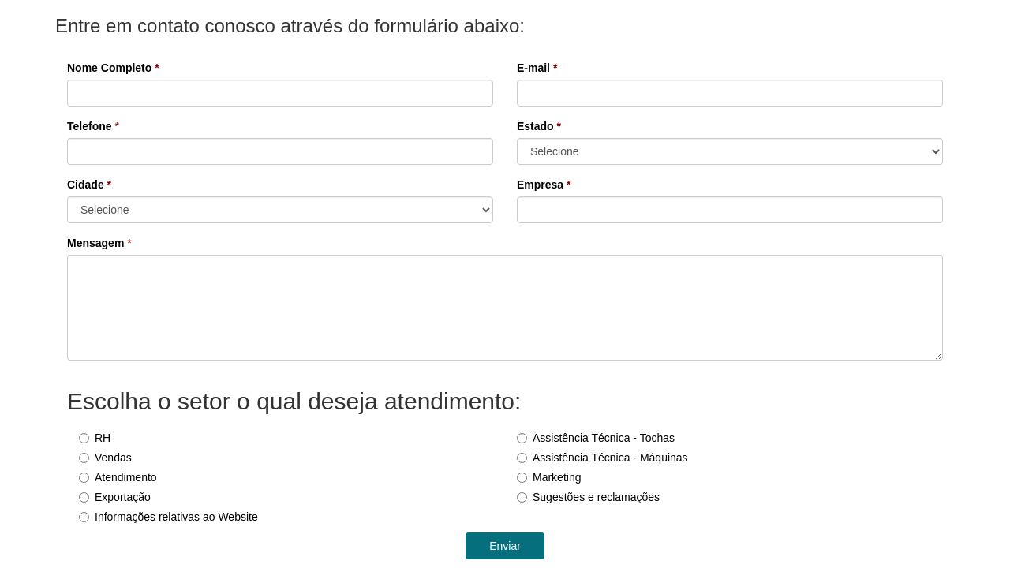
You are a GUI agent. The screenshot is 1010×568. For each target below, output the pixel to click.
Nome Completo (113, 68)
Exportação (115, 497)
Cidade (89, 184)
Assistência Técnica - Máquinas (602, 457)
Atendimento (118, 477)
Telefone (89, 126)
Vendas (105, 457)
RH (94, 438)
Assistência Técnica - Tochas (596, 438)
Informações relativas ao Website (168, 516)
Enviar (505, 546)
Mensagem (95, 243)
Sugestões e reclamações (588, 497)
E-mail (537, 68)
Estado (539, 126)
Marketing (549, 477)
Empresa (544, 184)
